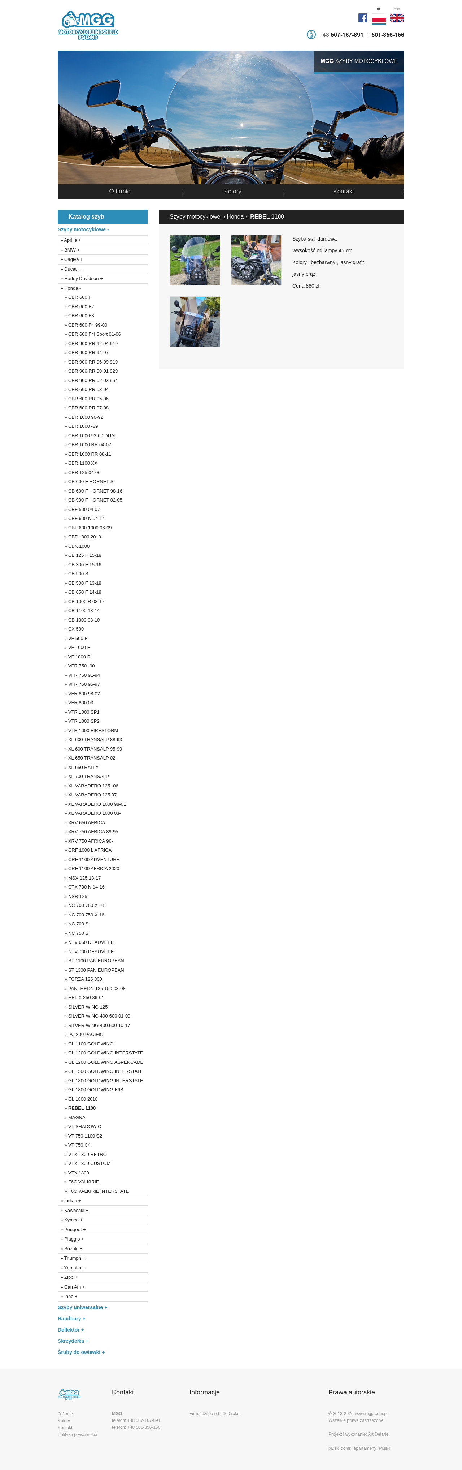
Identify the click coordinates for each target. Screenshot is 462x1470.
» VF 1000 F (74, 647)
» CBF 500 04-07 (79, 509)
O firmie (120, 191)
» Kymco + (70, 1219)
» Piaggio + (71, 1239)
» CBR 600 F (74, 297)
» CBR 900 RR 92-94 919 (88, 343)
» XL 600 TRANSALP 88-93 (90, 739)
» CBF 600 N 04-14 (81, 518)
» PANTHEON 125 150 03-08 (92, 988)
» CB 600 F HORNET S (85, 481)
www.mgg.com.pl (371, 1413)
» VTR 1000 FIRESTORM (88, 730)
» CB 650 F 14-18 (79, 592)
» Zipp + (68, 1277)
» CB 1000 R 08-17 (81, 601)
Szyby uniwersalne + (82, 1307)
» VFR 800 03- (76, 702)
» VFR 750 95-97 (79, 684)
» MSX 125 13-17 (79, 878)
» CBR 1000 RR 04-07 (84, 444)
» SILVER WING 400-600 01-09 (94, 1016)
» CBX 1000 (74, 546)
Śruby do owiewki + (81, 1352)
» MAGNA (72, 1117)
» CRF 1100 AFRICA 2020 (88, 868)
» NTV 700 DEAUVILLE (86, 951)
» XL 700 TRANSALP (83, 776)
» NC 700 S (73, 924)
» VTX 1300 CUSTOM (84, 1163)
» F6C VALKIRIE (78, 1182)
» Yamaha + (72, 1268)
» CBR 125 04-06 (79, 472)
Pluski (384, 1448)
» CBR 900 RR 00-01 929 (88, 371)
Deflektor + (71, 1330)
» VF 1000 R (74, 656)
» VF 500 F (72, 638)
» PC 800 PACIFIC (80, 1034)
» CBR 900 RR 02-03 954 (88, 380)
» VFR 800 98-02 (79, 693)
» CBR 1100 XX (77, 463)
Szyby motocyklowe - (83, 229)
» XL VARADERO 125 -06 (88, 785)
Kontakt (343, 191)
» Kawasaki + (73, 1210)
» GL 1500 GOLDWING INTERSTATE (100, 1071)
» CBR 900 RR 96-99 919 (88, 362)
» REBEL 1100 (77, 1108)
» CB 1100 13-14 (79, 610)
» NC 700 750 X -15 (82, 905)
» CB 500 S (73, 573)
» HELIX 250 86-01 (81, 997)
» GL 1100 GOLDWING (85, 1043)
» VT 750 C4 (74, 1145)
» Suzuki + (70, 1248)
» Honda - (69, 288)
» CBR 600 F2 (76, 306)
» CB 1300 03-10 (79, 620)
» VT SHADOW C (79, 1126)
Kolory (232, 191)
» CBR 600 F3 (76, 315)
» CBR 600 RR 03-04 (83, 389)
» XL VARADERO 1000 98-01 (92, 804)
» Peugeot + (72, 1229)
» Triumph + (71, 1258)
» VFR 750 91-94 (79, 675)
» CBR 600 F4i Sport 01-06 (89, 334)
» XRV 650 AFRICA (81, 822)
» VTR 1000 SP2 (79, 721)
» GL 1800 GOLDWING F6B (90, 1089)
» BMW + (69, 250)
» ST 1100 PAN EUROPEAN (91, 960)
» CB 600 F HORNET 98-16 (90, 491)
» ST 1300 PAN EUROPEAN (91, 970)
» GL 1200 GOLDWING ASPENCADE (100, 1062)
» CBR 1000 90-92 (80, 417)
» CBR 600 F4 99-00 (82, 325)
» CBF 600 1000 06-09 (85, 527)
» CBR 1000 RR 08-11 (84, 454)
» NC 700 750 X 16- (82, 914)
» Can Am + (71, 1287)
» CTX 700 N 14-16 (81, 887)
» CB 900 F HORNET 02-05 (90, 500)
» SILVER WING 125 (83, 1007)
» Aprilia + (69, 240)
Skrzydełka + (73, 1341)
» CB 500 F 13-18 (79, 583)
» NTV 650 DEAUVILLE (86, 942)
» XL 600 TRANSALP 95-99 (90, 749)
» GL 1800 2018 (78, 1099)
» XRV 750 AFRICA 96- (85, 841)
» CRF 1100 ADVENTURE (88, 859)
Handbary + (72, 1318)
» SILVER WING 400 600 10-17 (94, 1025)
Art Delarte (378, 1434)
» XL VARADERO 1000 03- (89, 813)
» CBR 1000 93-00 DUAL (87, 435)
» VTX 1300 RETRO (82, 1154)
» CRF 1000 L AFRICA (85, 850)
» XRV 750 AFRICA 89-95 (88, 831)
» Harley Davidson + (80, 278)
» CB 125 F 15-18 (79, 555)
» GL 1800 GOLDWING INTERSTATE (100, 1080)
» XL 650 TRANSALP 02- (87, 758)
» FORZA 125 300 (80, 979)
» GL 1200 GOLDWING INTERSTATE (100, 1053)
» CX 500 (71, 629)
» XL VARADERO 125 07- (88, 795)
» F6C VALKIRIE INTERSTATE (93, 1191)
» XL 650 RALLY (78, 767)
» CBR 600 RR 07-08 (83, 408)
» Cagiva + (70, 259)
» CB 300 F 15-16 (79, 564)
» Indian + (69, 1200)
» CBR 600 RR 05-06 (83, 398)
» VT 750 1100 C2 (80, 1136)
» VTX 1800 (73, 1172)
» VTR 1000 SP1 (79, 712)
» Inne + (68, 1296)
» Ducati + (70, 269)
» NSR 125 (72, 896)
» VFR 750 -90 (76, 666)
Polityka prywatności (77, 1434)
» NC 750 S (73, 933)
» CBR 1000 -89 (78, 426)
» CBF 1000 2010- (80, 537)
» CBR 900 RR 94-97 (83, 352)
